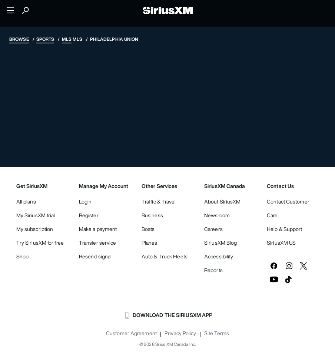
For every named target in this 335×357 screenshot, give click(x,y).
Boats (148, 229)
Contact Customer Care (288, 208)
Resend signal (95, 256)
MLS (67, 39)
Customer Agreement (131, 333)
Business (152, 215)
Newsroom (217, 215)
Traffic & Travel (159, 201)
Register (89, 215)
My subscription (34, 229)
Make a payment (98, 229)
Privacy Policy (180, 333)
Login (85, 201)
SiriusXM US (281, 243)
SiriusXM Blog (220, 243)
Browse (19, 39)
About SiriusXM (222, 201)
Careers (213, 229)
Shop (22, 256)
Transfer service (97, 243)
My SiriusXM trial (35, 215)
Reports (213, 270)
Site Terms (216, 333)
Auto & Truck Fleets (165, 256)
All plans (26, 201)
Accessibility (218, 256)
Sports (45, 39)
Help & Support (284, 229)
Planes (149, 243)
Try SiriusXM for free (40, 243)
